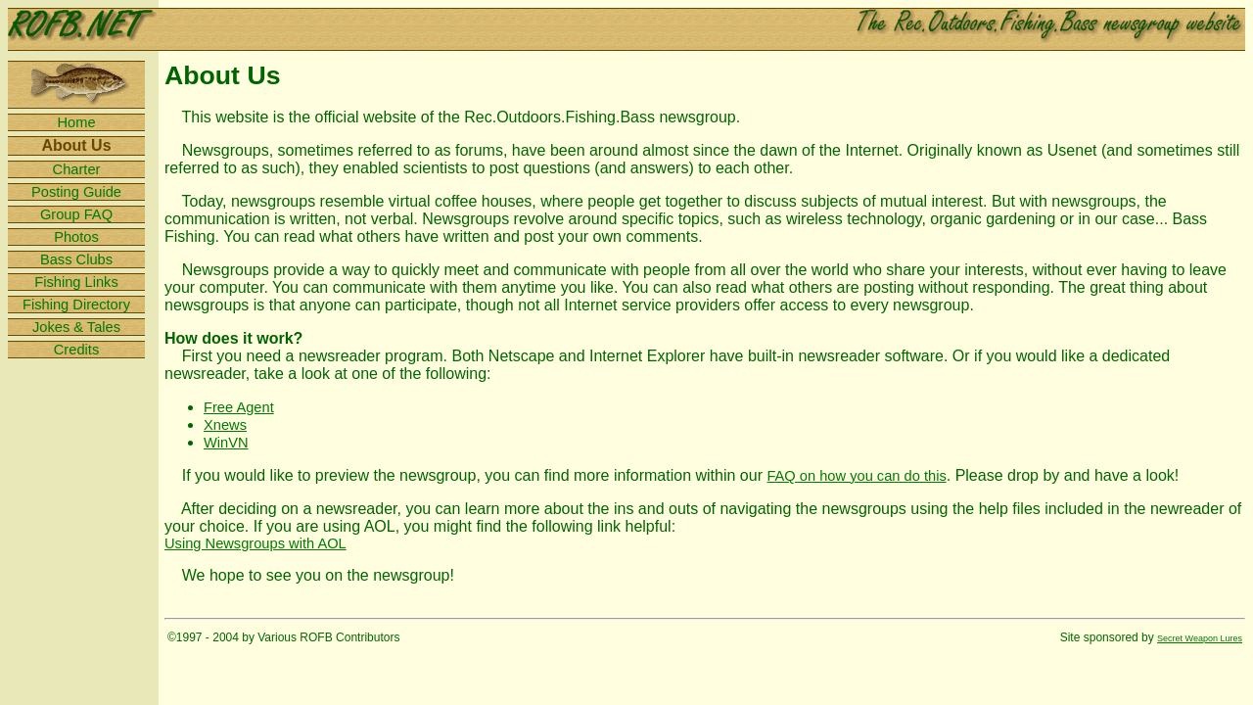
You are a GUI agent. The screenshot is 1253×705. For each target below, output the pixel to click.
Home (76, 122)
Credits (76, 349)
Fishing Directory (76, 304)
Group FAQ (76, 214)
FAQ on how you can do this (856, 476)
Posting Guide (76, 192)
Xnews (225, 425)
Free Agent (239, 407)
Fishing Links (76, 282)
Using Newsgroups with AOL (255, 543)
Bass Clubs (76, 259)
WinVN (226, 442)
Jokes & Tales (76, 327)
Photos (76, 237)
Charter (77, 169)
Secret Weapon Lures (1199, 638)
